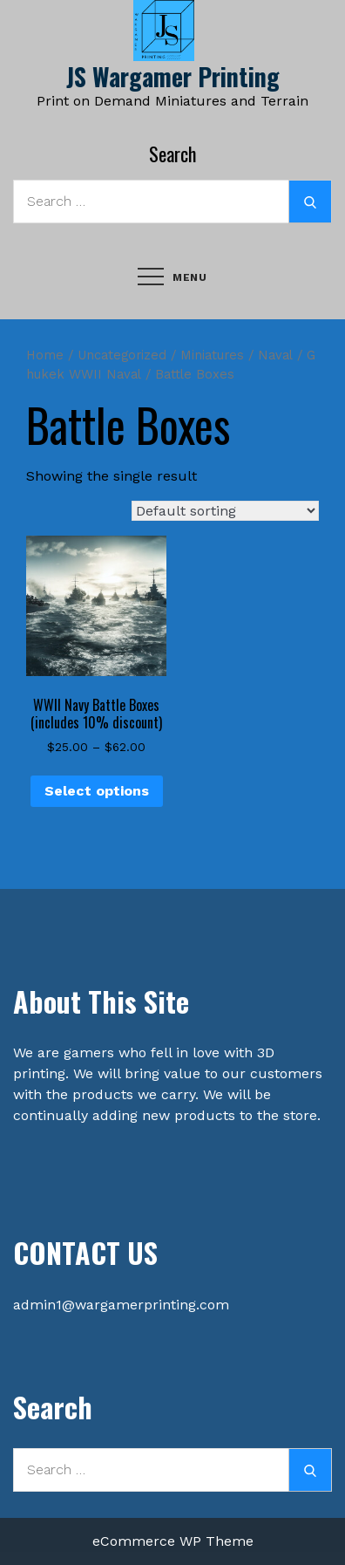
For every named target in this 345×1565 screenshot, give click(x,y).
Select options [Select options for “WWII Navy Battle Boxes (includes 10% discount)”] (96, 790)
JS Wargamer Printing (173, 76)
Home (45, 355)
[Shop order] (225, 511)
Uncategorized (122, 355)
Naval (275, 355)
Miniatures (212, 355)
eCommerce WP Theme (173, 1541)
